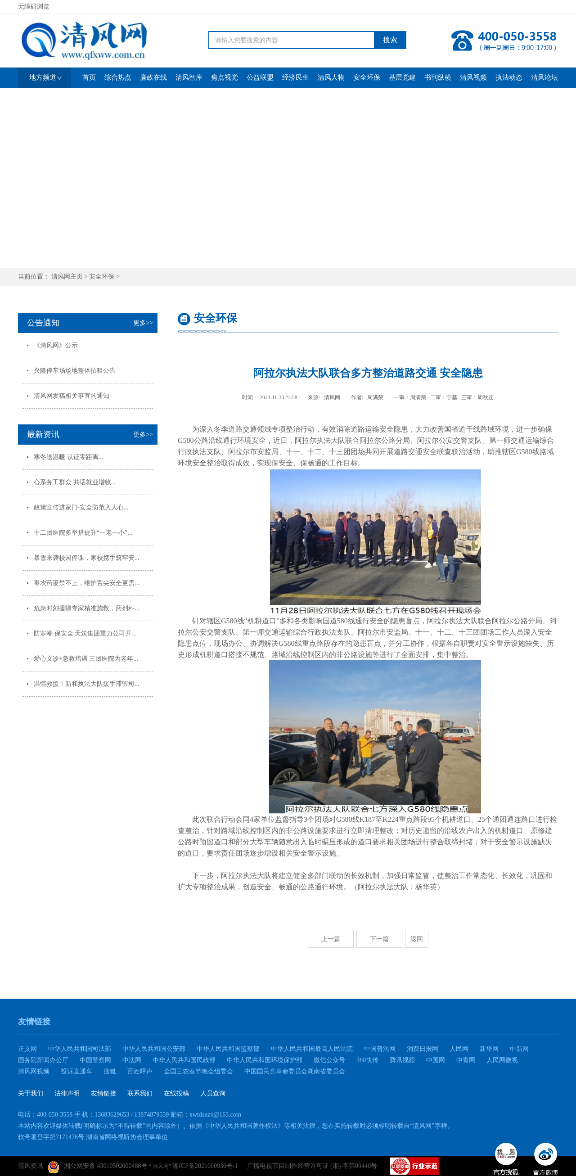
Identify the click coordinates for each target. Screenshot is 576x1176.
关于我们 (30, 1093)
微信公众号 (329, 1060)
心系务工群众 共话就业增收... (75, 482)
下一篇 (379, 938)
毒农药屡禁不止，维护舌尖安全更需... (87, 583)
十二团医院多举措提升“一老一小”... (83, 532)
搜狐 (110, 1071)
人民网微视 (502, 1060)
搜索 (390, 40)
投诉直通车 (76, 1071)
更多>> (143, 323)
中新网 (519, 1048)
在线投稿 (176, 1093)
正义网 (27, 1048)
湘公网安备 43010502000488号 (98, 1167)
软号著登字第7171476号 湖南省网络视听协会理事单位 (93, 1137)
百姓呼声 (140, 1071)
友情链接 (103, 1093)
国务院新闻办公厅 (43, 1060)
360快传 (367, 1060)
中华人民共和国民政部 (184, 1060)
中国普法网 (380, 1048)
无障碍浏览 (34, 6)
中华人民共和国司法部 (79, 1048)
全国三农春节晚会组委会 (198, 1071)
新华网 (489, 1048)
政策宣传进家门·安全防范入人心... (81, 507)
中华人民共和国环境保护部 (264, 1060)
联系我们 (140, 1093)
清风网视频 (34, 1071)
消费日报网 (422, 1048)
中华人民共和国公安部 (153, 1048)
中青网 (465, 1060)
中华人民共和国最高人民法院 (312, 1048)
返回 (416, 938)
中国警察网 (95, 1060)
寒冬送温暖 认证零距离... (68, 457)
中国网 (435, 1060)
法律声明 (67, 1093)
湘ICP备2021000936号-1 (205, 1165)
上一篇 (330, 938)
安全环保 (101, 276)
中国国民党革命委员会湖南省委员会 (294, 1071)
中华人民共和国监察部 (228, 1048)
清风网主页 (67, 276)
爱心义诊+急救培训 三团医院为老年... (86, 658)
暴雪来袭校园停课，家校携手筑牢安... (87, 557)
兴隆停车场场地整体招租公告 (75, 370)
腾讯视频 (402, 1060)
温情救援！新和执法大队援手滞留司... (87, 683)
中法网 (131, 1060)
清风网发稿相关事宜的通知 (71, 395)
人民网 (459, 1048)
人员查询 (212, 1093)
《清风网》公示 (56, 345)
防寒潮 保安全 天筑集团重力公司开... (85, 633)
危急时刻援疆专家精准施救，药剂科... (87, 608)
